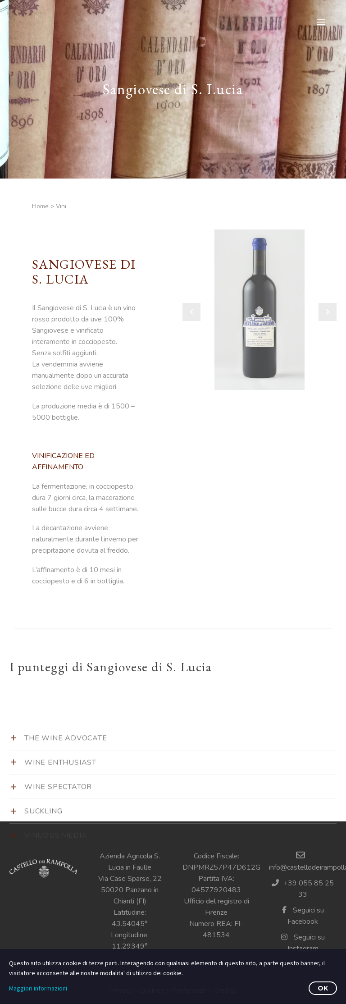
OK (323, 988)
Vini (61, 206)
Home (40, 206)
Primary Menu (321, 22)
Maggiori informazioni (38, 988)
